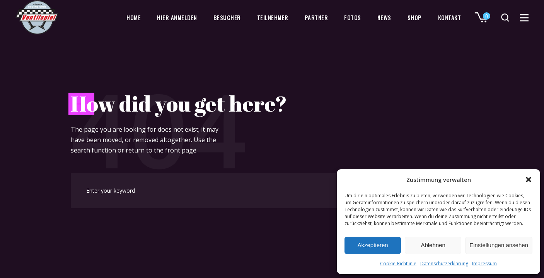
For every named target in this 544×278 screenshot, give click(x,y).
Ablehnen (433, 245)
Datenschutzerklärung (444, 263)
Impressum (484, 263)
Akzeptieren (372, 245)
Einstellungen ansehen (498, 245)
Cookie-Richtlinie (398, 263)
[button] (528, 179)
